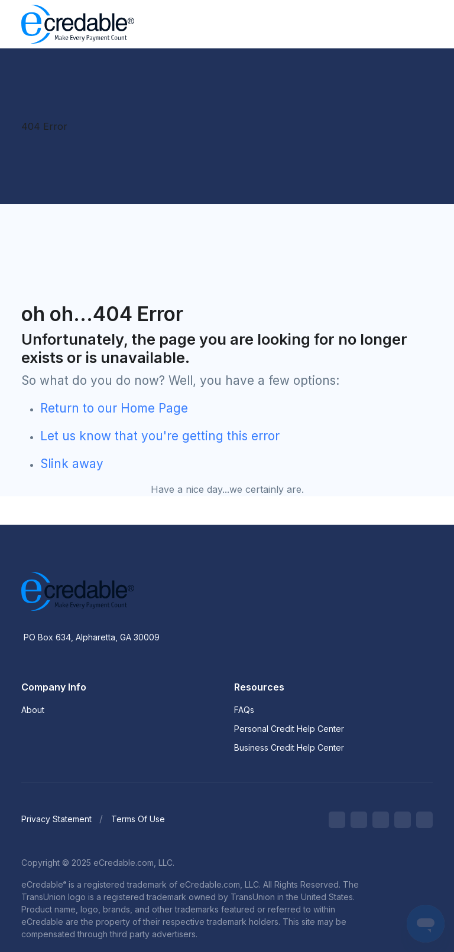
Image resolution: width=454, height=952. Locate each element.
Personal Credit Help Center (289, 729)
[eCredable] (75, 24)
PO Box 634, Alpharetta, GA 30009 (92, 637)
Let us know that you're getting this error (160, 435)
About (32, 710)
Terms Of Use (138, 819)
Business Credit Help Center (289, 747)
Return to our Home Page (114, 408)
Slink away (71, 463)
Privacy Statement (56, 819)
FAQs (244, 710)
